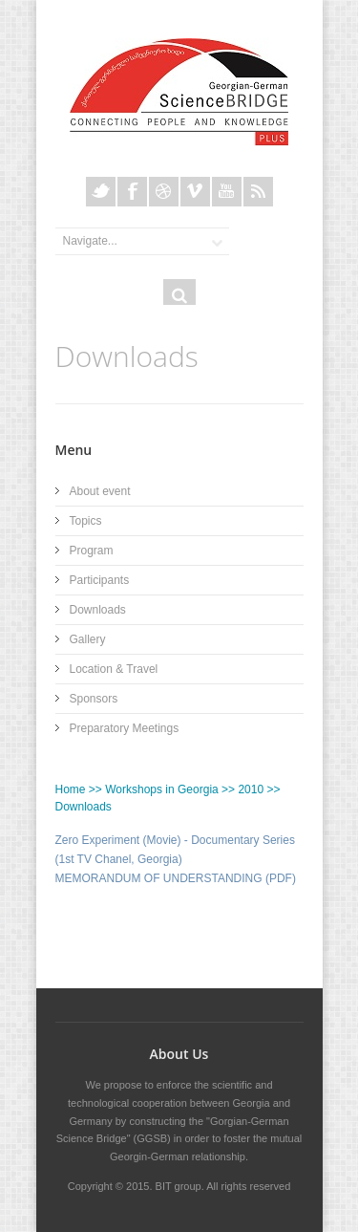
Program (92, 550)
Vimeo (195, 191)
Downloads (98, 609)
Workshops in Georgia (162, 789)
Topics (86, 521)
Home (70, 789)
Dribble (164, 191)
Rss (258, 191)
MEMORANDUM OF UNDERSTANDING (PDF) (175, 878)
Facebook (132, 191)
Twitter (101, 191)
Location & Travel (114, 669)
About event (100, 491)
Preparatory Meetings (124, 728)
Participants (100, 580)
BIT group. (180, 1186)
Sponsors (94, 698)
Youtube (227, 191)
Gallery (88, 639)
